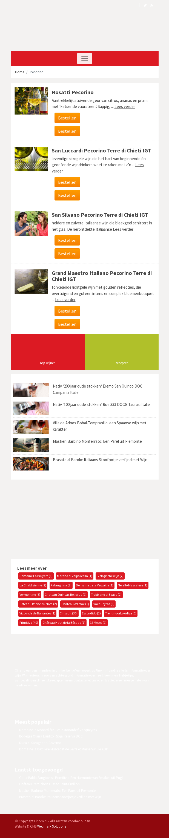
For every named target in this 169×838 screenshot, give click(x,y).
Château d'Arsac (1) (75, 604)
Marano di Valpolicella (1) (74, 576)
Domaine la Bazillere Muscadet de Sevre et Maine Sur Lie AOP (63, 749)
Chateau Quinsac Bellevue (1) (66, 594)
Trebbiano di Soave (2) (106, 594)
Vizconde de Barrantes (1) (37, 613)
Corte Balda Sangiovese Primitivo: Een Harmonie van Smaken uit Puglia (72, 777)
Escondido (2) (91, 613)
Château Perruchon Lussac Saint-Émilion (49, 784)
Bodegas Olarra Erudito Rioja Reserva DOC (51, 736)
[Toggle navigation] (84, 58)
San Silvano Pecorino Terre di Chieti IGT (100, 214)
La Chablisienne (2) (32, 585)
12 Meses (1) (98, 622)
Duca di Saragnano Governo (40, 742)
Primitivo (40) (28, 622)
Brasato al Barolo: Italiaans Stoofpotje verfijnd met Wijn (100, 459)
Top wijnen (47, 363)
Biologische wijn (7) (110, 576)
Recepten (121, 363)
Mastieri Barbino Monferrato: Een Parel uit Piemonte (97, 441)
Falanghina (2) (61, 585)
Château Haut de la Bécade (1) (63, 622)
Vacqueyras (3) (103, 604)
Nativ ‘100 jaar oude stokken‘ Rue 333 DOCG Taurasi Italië (101, 404)
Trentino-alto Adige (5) (120, 613)
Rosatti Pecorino (73, 92)
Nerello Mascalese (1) (132, 585)
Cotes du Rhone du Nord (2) (38, 604)
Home (19, 72)
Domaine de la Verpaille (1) (94, 585)
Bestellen (67, 118)
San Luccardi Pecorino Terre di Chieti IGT (101, 150)
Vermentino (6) (29, 594)
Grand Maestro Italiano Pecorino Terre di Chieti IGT (102, 275)
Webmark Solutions (51, 826)
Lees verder (124, 106)
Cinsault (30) (69, 613)
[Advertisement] (56, 518)
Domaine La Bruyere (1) (36, 576)
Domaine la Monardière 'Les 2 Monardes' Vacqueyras (58, 730)
